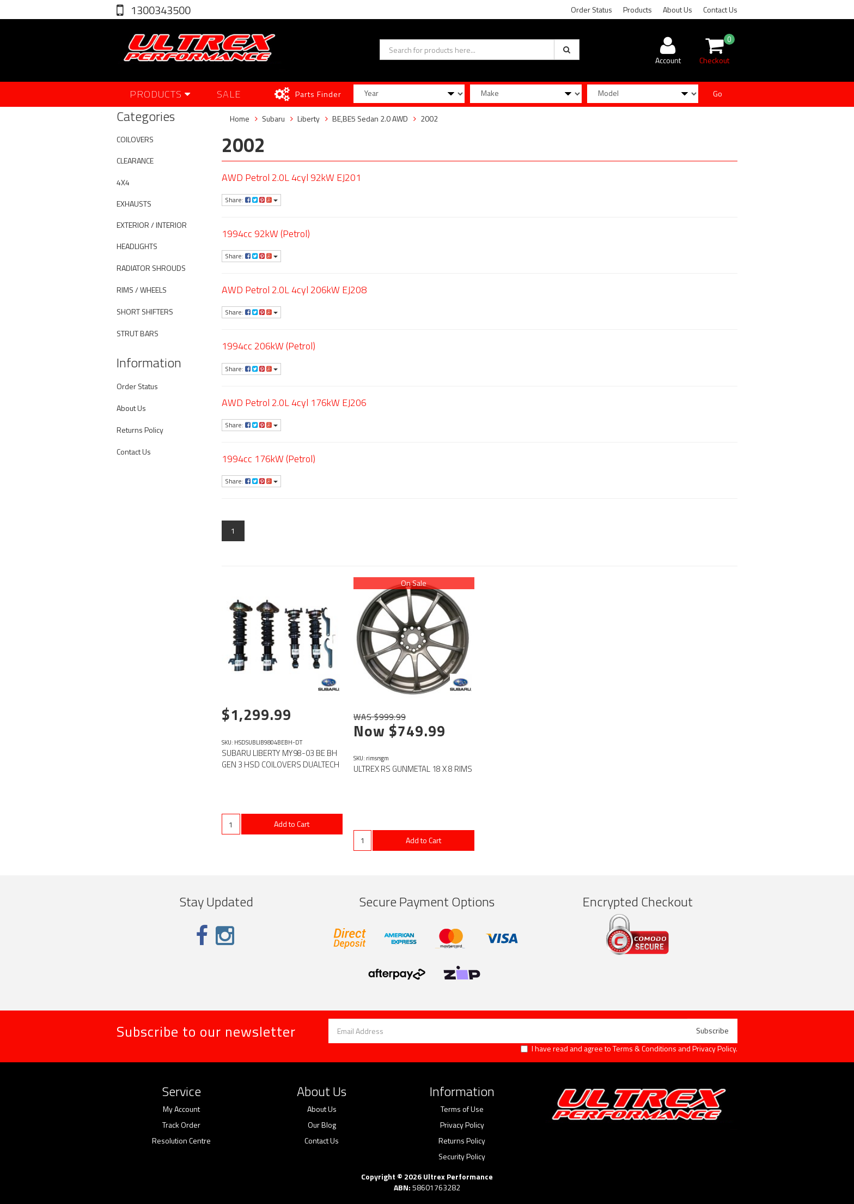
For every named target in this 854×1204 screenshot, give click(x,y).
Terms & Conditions (644, 1048)
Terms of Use (462, 1109)
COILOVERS (135, 139)
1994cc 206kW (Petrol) (268, 345)
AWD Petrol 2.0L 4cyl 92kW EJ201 (291, 177)
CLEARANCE (135, 160)
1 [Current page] (233, 530)
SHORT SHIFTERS (145, 311)
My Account (181, 1109)
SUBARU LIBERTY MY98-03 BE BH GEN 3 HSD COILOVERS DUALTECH (280, 759)
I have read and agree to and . (629, 1048)
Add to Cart (291, 824)
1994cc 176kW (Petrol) (268, 458)
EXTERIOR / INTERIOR (152, 225)
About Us (677, 9)
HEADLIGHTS (137, 246)
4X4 (123, 182)
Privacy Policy (714, 1048)
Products (637, 9)
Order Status (591, 9)
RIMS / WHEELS (142, 289)
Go (717, 93)
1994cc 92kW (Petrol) (266, 233)
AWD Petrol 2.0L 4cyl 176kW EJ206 (294, 402)
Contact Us (720, 9)
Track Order (181, 1125)
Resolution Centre (181, 1140)
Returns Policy (140, 429)
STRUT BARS (137, 333)
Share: (251, 200)
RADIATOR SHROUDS (151, 268)
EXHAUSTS (134, 203)
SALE (229, 94)
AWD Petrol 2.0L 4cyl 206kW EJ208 (294, 289)
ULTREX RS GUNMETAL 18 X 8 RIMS (412, 769)
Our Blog (322, 1125)
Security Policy (461, 1156)
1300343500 (160, 10)
